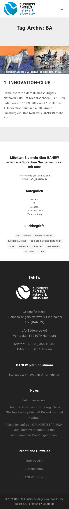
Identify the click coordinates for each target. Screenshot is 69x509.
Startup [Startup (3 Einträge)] (29, 252)
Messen (34, 207)
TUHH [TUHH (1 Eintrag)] (41, 252)
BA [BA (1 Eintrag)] (17, 236)
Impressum (34, 460)
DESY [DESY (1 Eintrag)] (11, 246)
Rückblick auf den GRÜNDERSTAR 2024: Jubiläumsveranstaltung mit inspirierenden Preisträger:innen (34, 430)
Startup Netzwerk (34, 210)
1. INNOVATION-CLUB (27, 82)
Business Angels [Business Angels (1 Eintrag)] (17, 241)
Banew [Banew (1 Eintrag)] (27, 236)
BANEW (34, 199)
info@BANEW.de (38, 179)
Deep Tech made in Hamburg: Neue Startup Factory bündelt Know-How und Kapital (34, 412)
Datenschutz (34, 469)
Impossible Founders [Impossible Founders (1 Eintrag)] (31, 246)
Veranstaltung (34, 214)
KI (34, 203)
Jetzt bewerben (33, 400)
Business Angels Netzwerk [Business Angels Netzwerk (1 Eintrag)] (46, 241)
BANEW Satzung (35, 477)
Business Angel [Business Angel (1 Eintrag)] (44, 236)
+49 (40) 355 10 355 (39, 175)
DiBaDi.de (48, 503)
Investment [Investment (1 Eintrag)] (53, 246)
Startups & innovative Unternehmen (34, 374)
